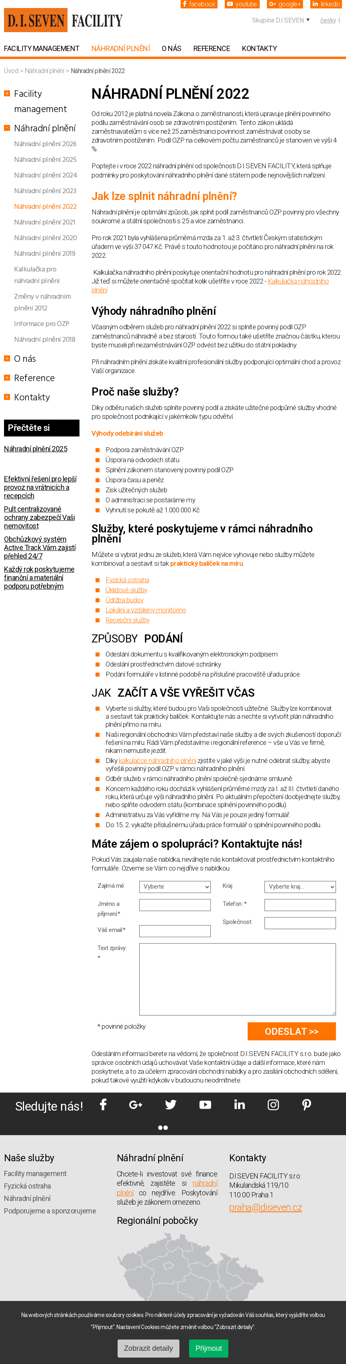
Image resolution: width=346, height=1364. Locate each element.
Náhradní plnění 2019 (44, 254)
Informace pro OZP (41, 324)
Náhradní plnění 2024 (45, 175)
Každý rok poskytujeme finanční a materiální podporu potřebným (39, 577)
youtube (242, 4)
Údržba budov (124, 600)
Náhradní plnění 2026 (45, 144)
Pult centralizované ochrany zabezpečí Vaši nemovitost (39, 517)
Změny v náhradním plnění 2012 (42, 302)
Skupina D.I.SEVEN (278, 20)
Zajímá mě (111, 885)
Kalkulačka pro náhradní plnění (37, 275)
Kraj (227, 885)
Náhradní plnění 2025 (45, 160)
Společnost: (237, 922)
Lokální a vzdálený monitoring (146, 610)
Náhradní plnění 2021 (44, 222)
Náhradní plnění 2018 (44, 340)
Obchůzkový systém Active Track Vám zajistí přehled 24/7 (39, 547)
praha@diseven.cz (265, 1207)
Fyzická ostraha (127, 580)
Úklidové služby (126, 590)
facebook (199, 4)
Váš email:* (112, 930)
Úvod (12, 71)
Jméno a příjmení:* (109, 908)
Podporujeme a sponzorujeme (50, 1211)
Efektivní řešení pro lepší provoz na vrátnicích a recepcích (40, 487)
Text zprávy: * (112, 953)
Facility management (41, 48)
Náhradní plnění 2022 (45, 207)
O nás (171, 48)
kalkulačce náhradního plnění (157, 760)
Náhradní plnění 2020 (45, 238)
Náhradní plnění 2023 (45, 191)
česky (328, 20)
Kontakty (259, 48)
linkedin (326, 4)
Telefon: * (234, 903)
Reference (211, 48)
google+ (285, 4)
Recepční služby (128, 620)
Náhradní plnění (121, 48)
